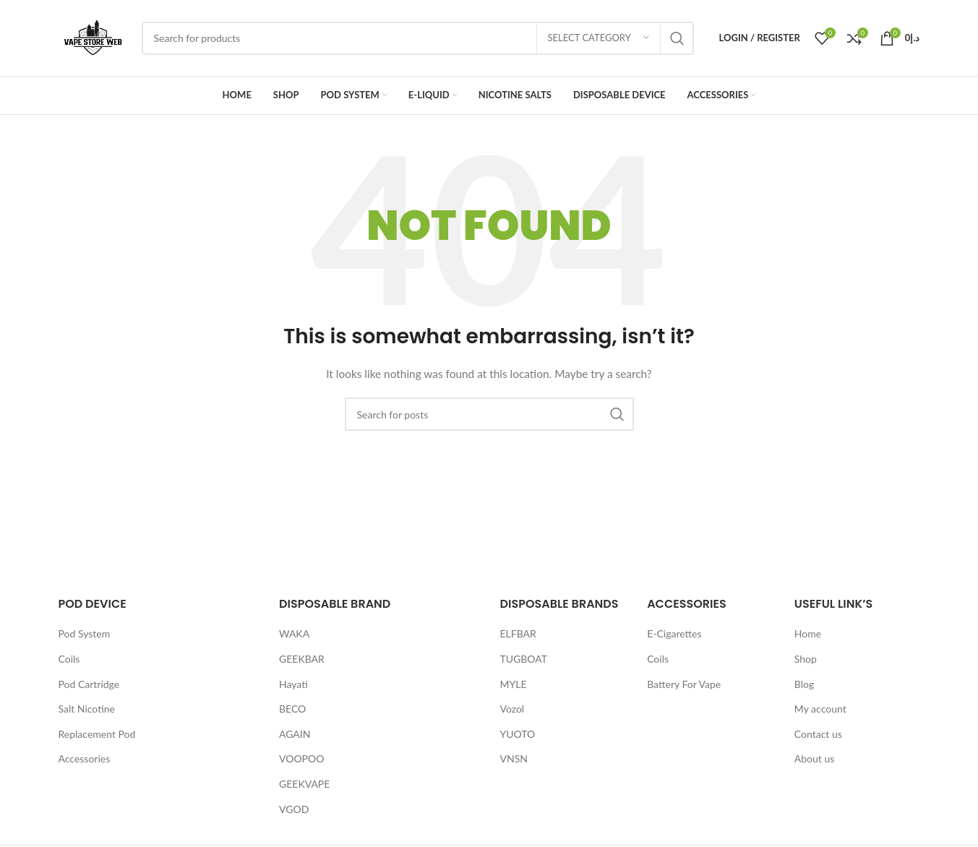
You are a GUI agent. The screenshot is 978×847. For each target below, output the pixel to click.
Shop (805, 659)
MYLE (513, 684)
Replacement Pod (97, 734)
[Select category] (598, 38)
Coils (69, 659)
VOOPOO (301, 758)
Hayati (293, 684)
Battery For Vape (684, 684)
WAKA (294, 633)
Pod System (85, 633)
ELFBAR (518, 633)
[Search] (418, 38)
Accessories (85, 758)
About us (814, 758)
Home (807, 633)
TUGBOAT (524, 659)
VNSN (514, 758)
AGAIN (294, 734)
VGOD (294, 809)
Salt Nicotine (87, 708)
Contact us (818, 734)
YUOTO (518, 734)
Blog (804, 684)
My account (820, 708)
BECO (292, 708)
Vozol (512, 708)
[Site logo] (93, 36)
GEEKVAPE (304, 784)
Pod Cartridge (89, 684)
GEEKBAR (302, 659)
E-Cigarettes (674, 633)
